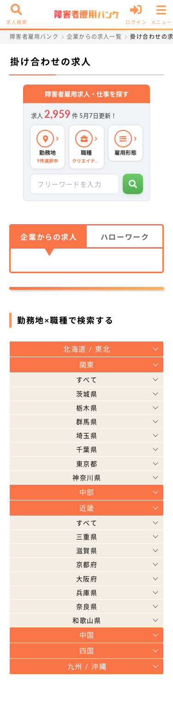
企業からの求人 (48, 236)
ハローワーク (125, 236)
